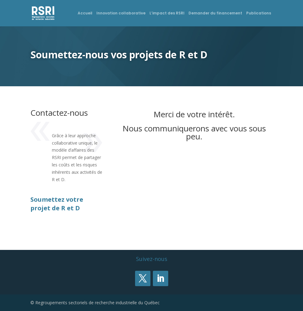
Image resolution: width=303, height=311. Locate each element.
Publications (258, 13)
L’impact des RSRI (167, 13)
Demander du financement (215, 13)
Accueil (85, 13)
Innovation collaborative (121, 13)
